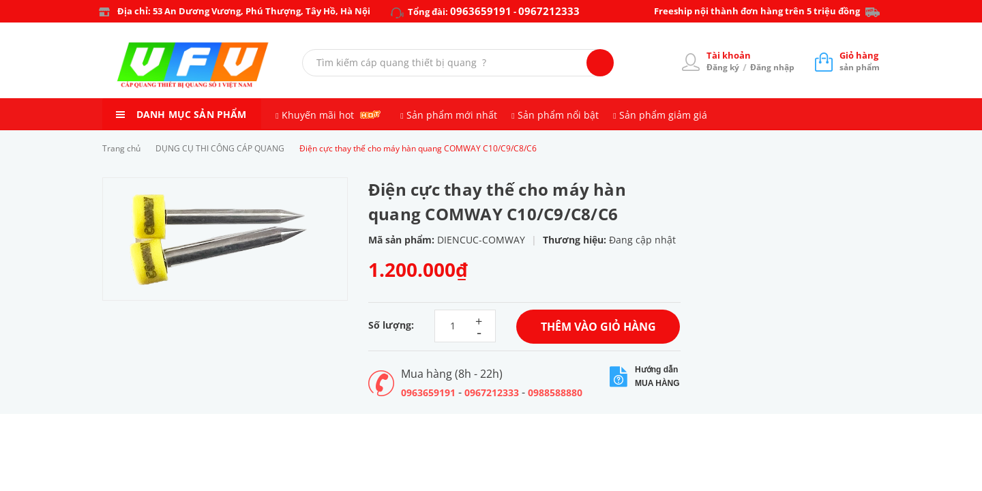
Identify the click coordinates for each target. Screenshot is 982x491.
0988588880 (555, 392)
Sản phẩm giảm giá (663, 114)
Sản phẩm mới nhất (451, 114)
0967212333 (549, 11)
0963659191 (480, 11)
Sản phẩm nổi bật (558, 114)
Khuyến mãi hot (318, 114)
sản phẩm (859, 61)
